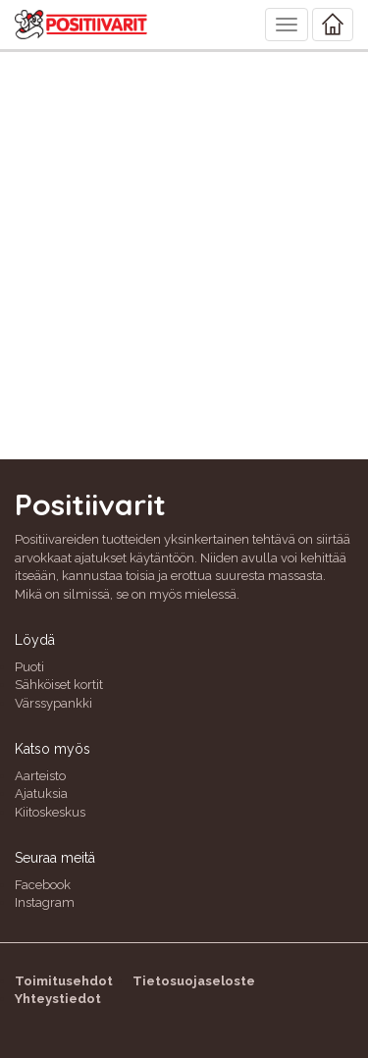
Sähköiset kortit (59, 684)
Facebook (43, 884)
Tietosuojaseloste (193, 981)
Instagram (45, 902)
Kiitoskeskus (50, 812)
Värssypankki (53, 703)
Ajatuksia (41, 793)
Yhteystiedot (58, 998)
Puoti (29, 667)
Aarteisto (40, 775)
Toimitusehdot (64, 981)
